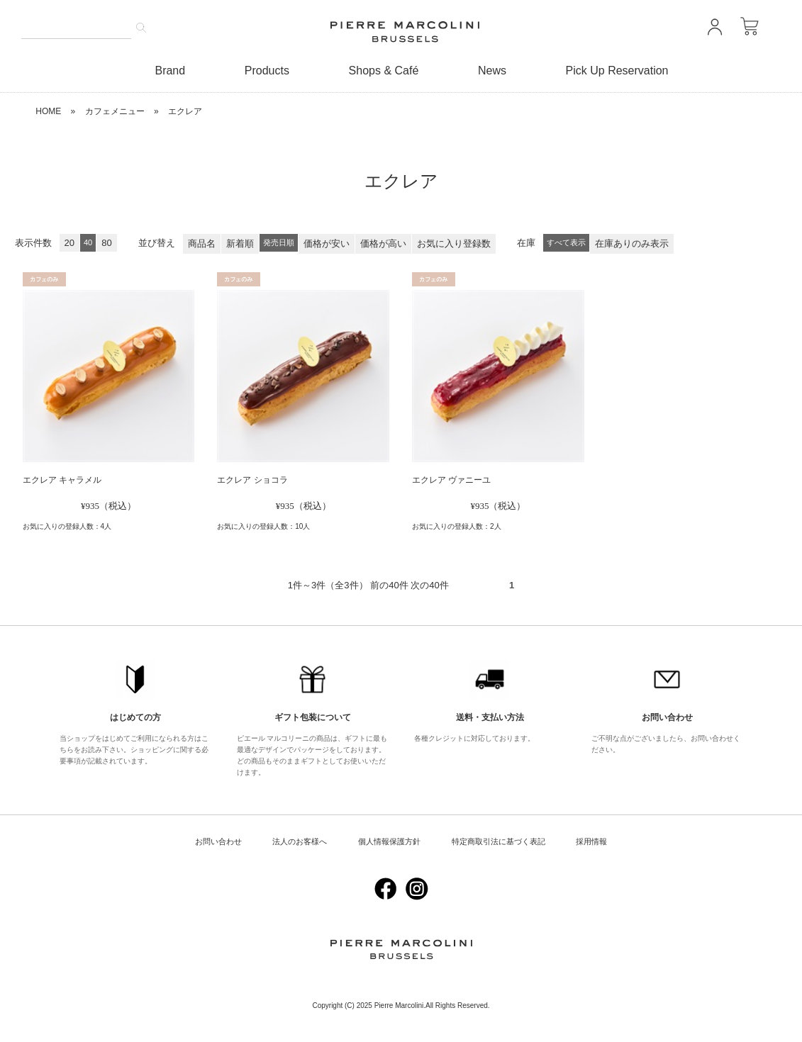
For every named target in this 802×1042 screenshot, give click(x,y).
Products (267, 71)
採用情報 (591, 841)
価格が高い (383, 243)
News (492, 71)
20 (69, 242)
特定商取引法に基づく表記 (498, 841)
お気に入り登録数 (454, 243)
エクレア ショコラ (252, 480)
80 (106, 242)
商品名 (202, 243)
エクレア (185, 111)
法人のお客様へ (299, 841)
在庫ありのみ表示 (632, 243)
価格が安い (326, 243)
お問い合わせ (218, 841)
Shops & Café (384, 71)
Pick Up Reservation (617, 71)
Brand (170, 71)
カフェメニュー (115, 111)
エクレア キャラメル (62, 480)
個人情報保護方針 (389, 841)
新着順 (240, 243)
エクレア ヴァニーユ (451, 480)
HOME (48, 111)
